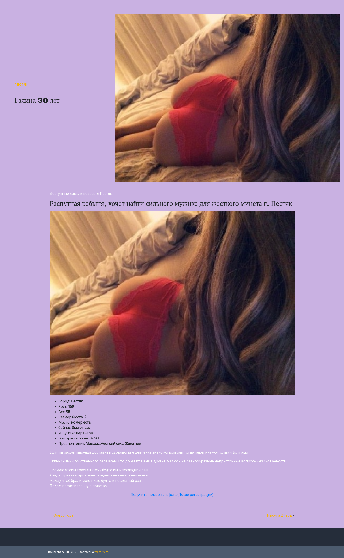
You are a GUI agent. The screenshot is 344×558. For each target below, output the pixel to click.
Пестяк (21, 84)
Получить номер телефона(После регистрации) (172, 494)
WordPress (101, 552)
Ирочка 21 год (279, 515)
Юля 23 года (62, 515)
